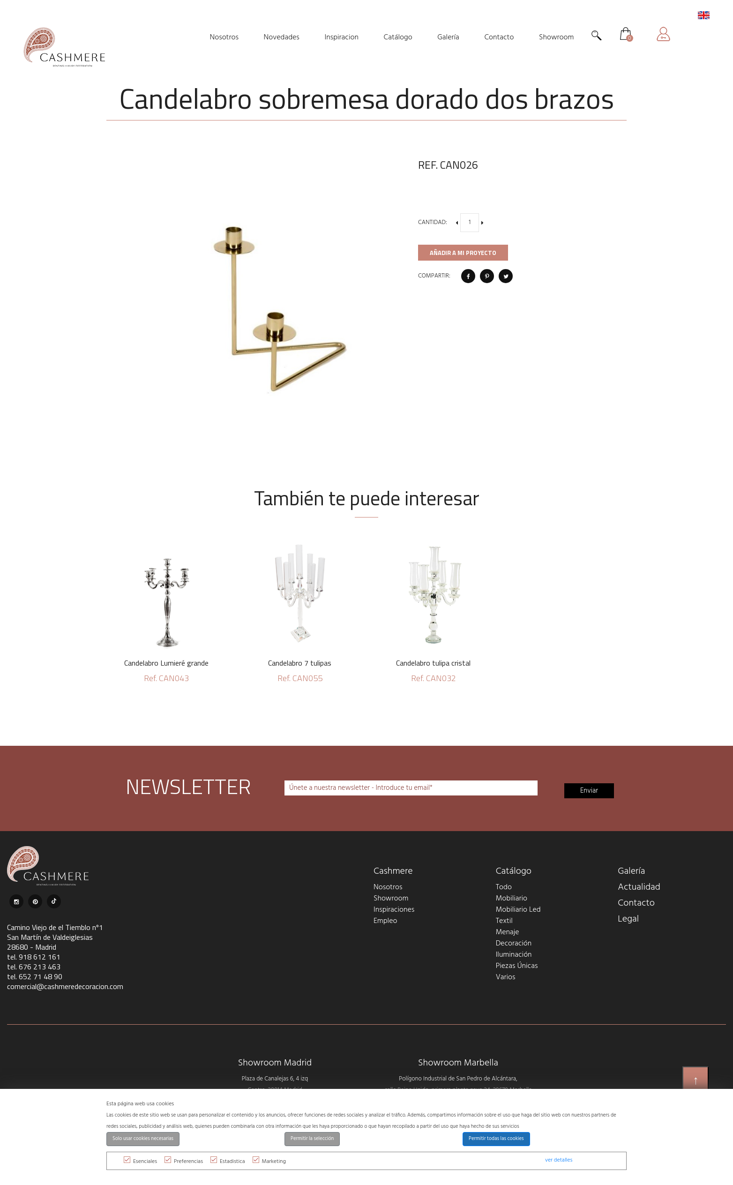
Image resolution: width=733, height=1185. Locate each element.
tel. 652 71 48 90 (34, 976)
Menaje (507, 932)
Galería (631, 871)
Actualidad (639, 887)
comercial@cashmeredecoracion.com (65, 986)
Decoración (514, 944)
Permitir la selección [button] (312, 1139)
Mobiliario (511, 898)
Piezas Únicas (517, 966)
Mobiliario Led (518, 910)
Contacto (636, 903)
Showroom (391, 898)
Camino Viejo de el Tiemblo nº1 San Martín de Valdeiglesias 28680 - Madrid (55, 937)
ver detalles (558, 1160)
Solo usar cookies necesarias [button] (142, 1139)
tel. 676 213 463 (33, 966)
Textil (504, 921)
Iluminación (514, 955)
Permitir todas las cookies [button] (496, 1139)
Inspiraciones (394, 910)
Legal (628, 919)
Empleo (385, 921)
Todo (504, 887)
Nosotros (388, 887)
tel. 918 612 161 (33, 956)
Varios (506, 977)
